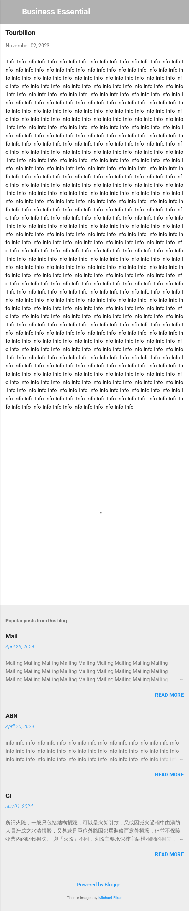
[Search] (179, 13)
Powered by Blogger (94, 885)
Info (11, 62)
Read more (169, 695)
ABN (11, 716)
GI (8, 795)
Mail (11, 636)
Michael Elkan (110, 898)
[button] (179, 34)
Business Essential (56, 11)
